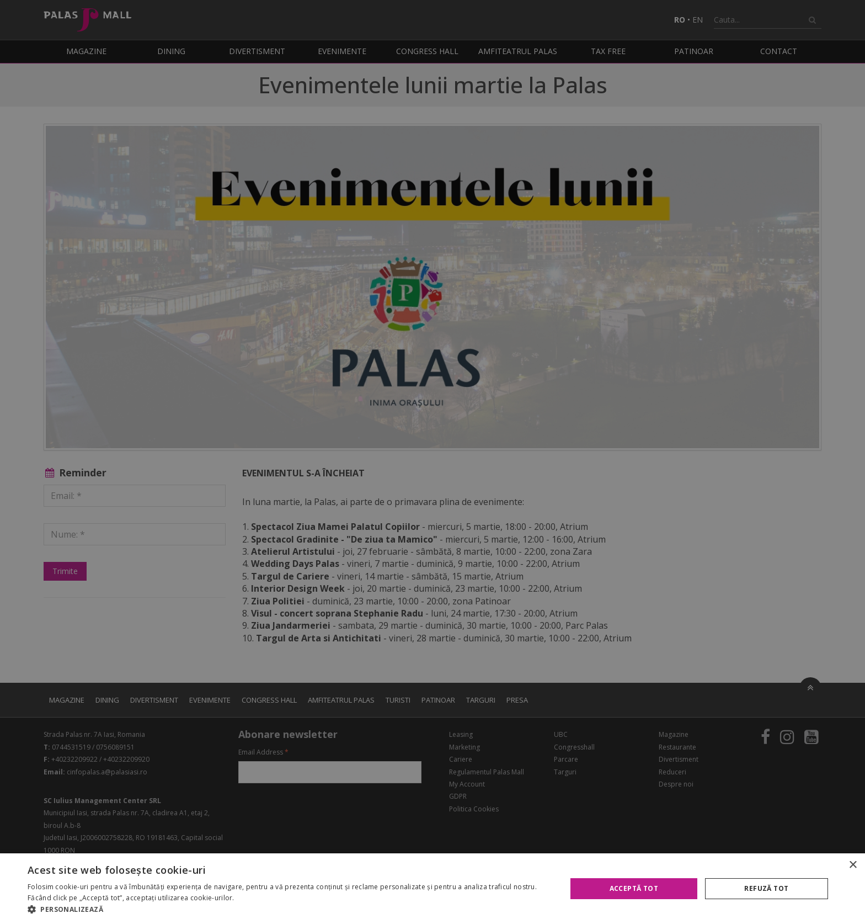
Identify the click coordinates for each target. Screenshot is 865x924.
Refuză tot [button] (766, 888)
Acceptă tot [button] (634, 888)
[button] (289, 910)
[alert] (432, 462)
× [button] (852, 865)
